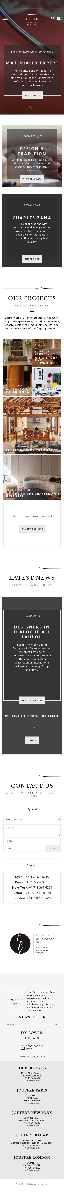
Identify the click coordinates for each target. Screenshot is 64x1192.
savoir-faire (32, 95)
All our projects (32, 529)
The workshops (32, 179)
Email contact (33, 1080)
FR (52, 18)
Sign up (32, 740)
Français (25, 1056)
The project (32, 259)
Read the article (32, 700)
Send (53, 848)
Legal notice (39, 1056)
